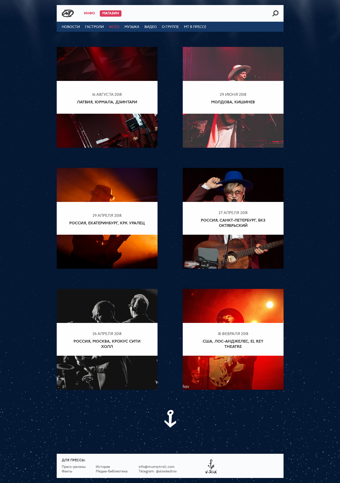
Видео (150, 27)
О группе (170, 27)
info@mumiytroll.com (157, 467)
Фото (114, 27)
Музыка (132, 27)
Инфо (89, 13)
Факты (67, 471)
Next (170, 419)
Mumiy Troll (68, 13)
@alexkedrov (166, 471)
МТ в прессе (195, 27)
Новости (71, 27)
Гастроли (94, 27)
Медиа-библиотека (112, 471)
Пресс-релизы (74, 467)
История (103, 467)
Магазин (110, 13)
